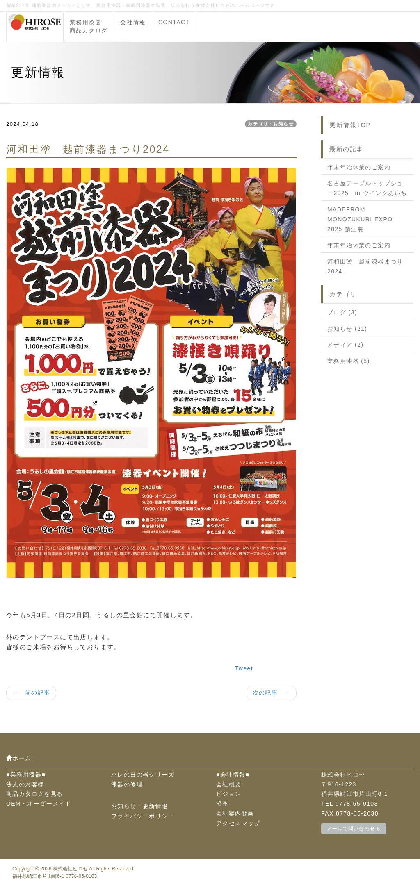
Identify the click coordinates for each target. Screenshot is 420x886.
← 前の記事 (31, 692)
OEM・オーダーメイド (38, 803)
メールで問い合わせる (354, 828)
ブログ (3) (342, 312)
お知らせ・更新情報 (139, 806)
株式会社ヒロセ (70, 869)
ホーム (19, 758)
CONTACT (173, 22)
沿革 (222, 803)
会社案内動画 (235, 813)
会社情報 (133, 22)
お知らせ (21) (347, 328)
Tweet (244, 668)
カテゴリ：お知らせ (271, 123)
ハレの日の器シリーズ (142, 774)
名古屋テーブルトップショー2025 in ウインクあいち (367, 188)
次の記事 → (271, 692)
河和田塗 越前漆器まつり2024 (365, 266)
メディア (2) (345, 344)
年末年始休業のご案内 (358, 167)
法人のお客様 (25, 784)
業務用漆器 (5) (348, 361)
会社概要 (229, 784)
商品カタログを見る (34, 794)
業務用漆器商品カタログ (88, 26)
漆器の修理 (127, 784)
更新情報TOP (350, 124)
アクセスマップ (238, 823)
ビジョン (229, 794)
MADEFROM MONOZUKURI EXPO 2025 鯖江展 (360, 219)
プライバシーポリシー (142, 816)
